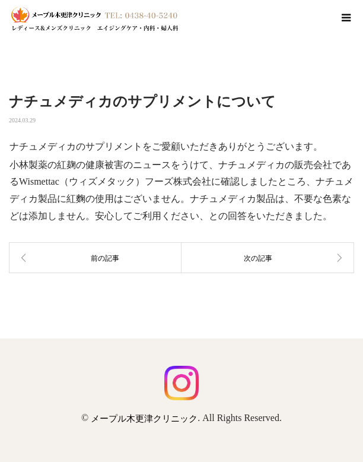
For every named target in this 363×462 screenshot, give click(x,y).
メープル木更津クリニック (144, 418)
